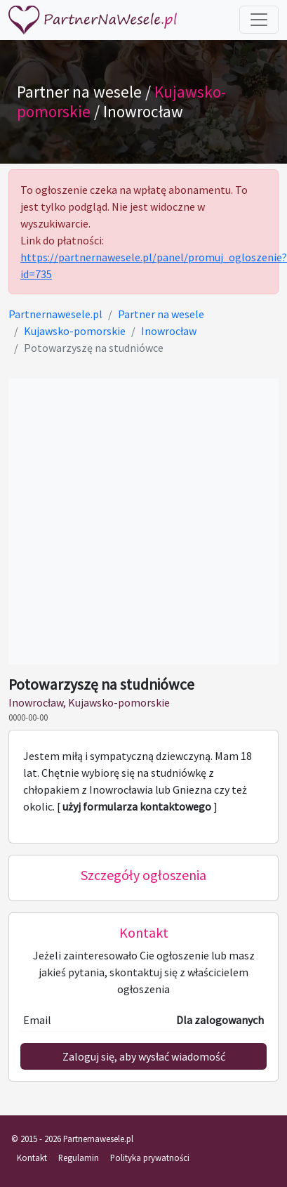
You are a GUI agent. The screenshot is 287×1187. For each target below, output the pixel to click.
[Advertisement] (131, 521)
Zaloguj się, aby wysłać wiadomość (143, 1056)
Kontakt (32, 1157)
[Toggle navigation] (259, 20)
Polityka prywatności (149, 1157)
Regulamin (78, 1157)
